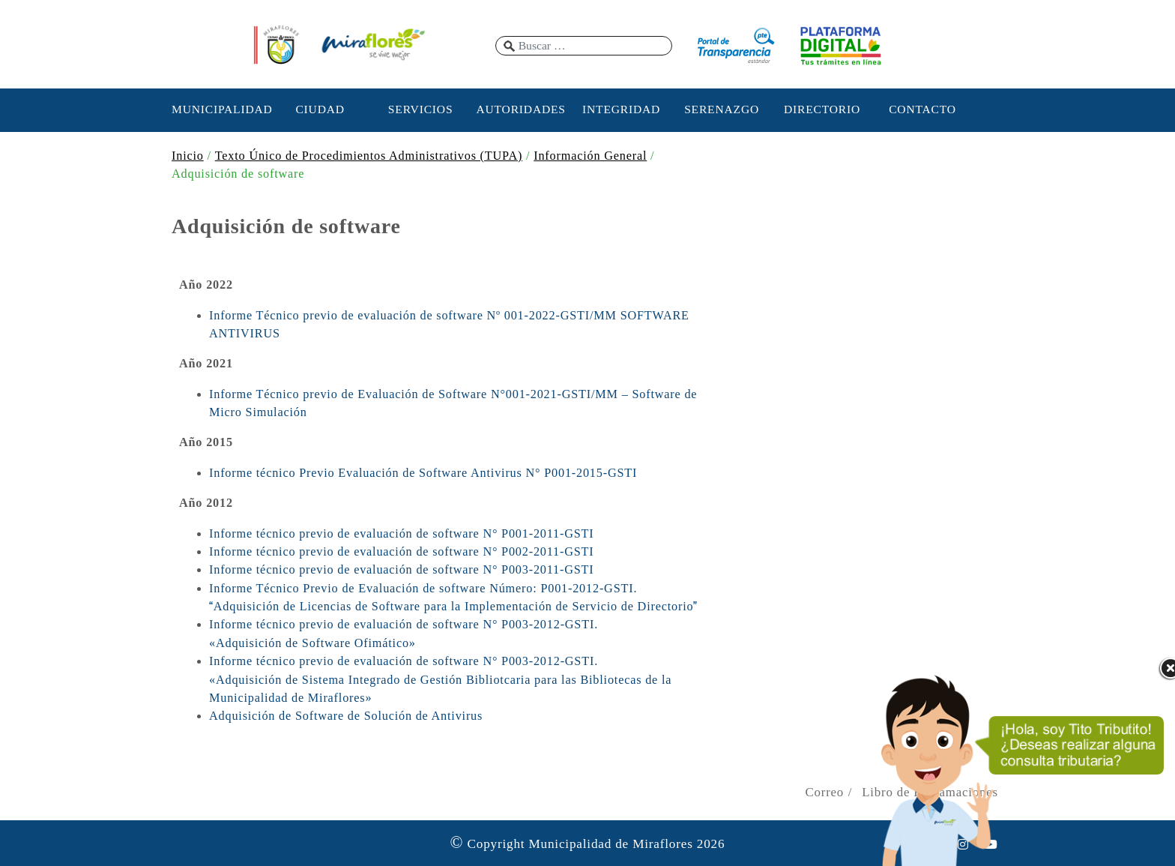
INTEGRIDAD (621, 109)
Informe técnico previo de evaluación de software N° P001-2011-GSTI (401, 534)
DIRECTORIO (822, 109)
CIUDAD (319, 109)
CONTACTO (922, 109)
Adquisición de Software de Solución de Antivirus (346, 716)
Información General (590, 156)
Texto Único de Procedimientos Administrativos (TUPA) (368, 156)
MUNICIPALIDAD (220, 109)
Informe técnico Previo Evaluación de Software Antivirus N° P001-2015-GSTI (423, 473)
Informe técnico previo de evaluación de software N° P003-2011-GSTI (401, 570)
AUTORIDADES (520, 109)
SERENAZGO (721, 109)
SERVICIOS (420, 109)
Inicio (188, 156)
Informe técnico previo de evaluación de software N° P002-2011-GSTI (401, 552)
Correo (824, 792)
